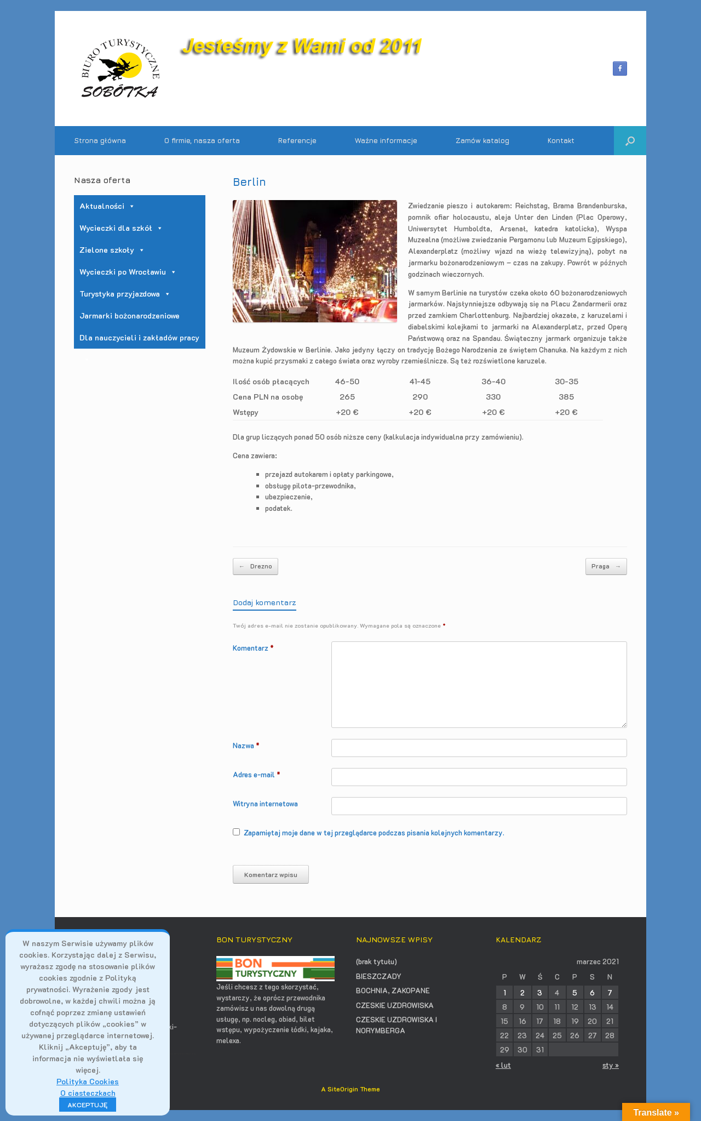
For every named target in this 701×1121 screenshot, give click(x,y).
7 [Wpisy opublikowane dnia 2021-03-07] (610, 992)
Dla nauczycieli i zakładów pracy (139, 340)
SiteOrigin (342, 1089)
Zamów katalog (482, 140)
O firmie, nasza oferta (202, 140)
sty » (610, 1064)
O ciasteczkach (88, 1093)
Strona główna (100, 140)
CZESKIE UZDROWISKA (395, 1005)
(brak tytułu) (376, 961)
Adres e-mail (256, 774)
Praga (606, 566)
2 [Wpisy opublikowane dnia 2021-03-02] (522, 992)
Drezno (255, 566)
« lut (503, 1064)
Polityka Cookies (87, 1081)
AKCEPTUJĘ (87, 1104)
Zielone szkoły (112, 249)
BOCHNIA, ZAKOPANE (393, 990)
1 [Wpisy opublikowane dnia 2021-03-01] (504, 992)
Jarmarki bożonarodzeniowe (129, 315)
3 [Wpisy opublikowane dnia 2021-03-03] (539, 992)
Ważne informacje (386, 140)
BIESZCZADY (378, 976)
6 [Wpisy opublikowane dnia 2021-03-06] (592, 992)
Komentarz (253, 647)
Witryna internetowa (265, 803)
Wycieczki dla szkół (121, 228)
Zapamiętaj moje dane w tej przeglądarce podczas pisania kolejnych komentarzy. (374, 832)
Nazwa (246, 745)
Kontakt (561, 140)
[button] (630, 140)
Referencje (297, 140)
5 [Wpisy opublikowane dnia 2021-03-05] (574, 992)
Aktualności (107, 206)
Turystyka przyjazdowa (125, 293)
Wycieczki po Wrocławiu (128, 271)
